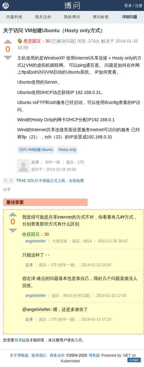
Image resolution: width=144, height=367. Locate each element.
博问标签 (101, 17)
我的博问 (72, 17)
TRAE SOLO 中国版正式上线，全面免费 (50, 180)
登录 (128, 5)
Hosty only (67, 149)
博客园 (94, 355)
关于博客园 (19, 355)
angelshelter (35, 241)
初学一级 (52, 162)
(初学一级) (66, 265)
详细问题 (129, 17)
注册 (138, 5)
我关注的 (43, 17)
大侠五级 (59, 241)
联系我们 (39, 355)
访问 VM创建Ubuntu (36, 149)
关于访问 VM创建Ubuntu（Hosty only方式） (54, 30)
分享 (7, 189)
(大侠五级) (81, 295)
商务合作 (57, 355)
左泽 (35, 162)
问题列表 (14, 17)
